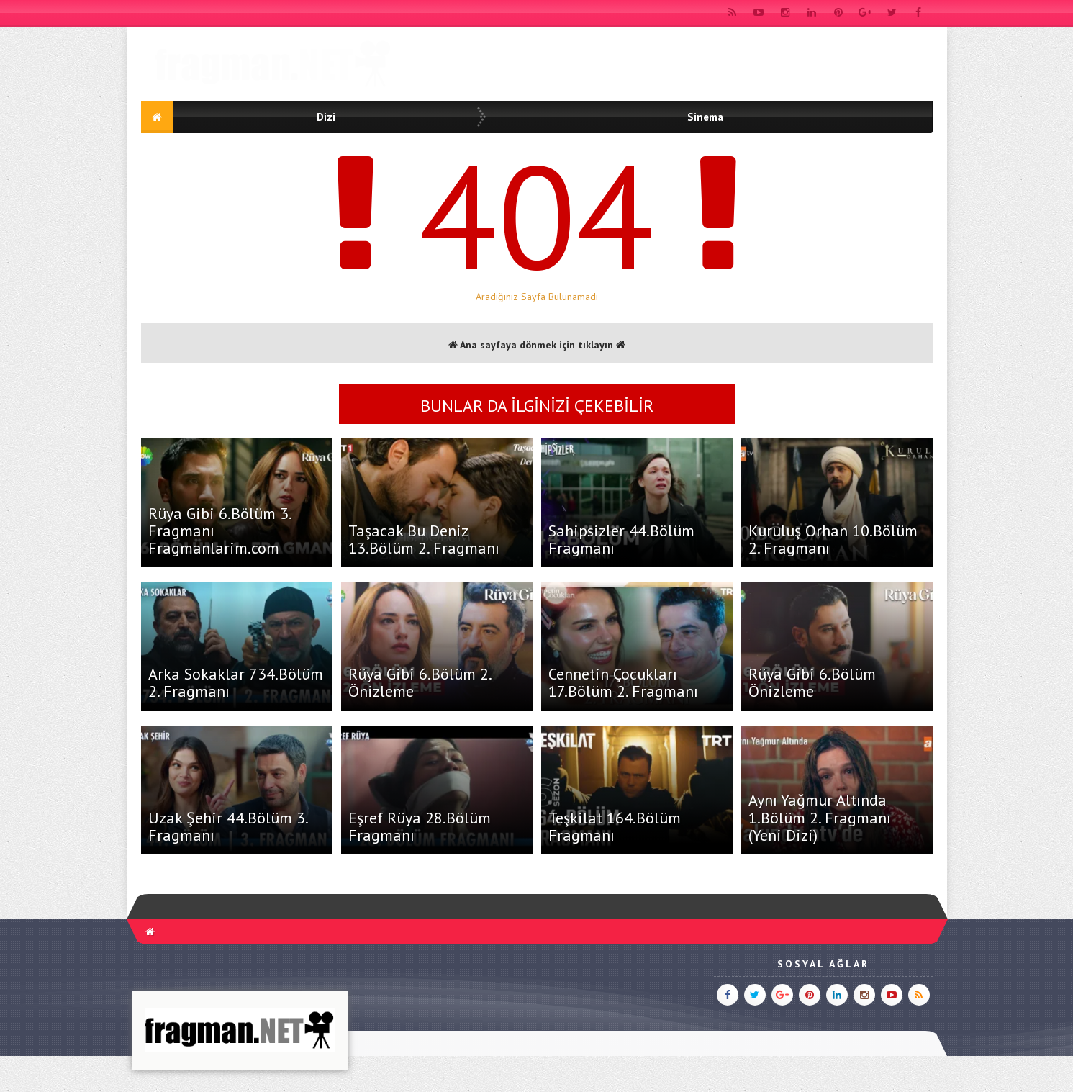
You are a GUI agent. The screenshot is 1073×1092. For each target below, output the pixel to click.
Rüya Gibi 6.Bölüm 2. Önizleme (419, 682)
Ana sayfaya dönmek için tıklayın (536, 344)
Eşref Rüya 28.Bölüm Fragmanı (419, 826)
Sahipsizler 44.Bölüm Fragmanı (621, 539)
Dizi (326, 117)
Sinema (705, 117)
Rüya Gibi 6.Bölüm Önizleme (812, 682)
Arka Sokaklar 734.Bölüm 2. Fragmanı (235, 682)
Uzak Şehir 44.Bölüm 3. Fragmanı (227, 826)
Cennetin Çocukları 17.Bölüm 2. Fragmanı (623, 682)
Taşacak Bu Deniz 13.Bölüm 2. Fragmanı (423, 539)
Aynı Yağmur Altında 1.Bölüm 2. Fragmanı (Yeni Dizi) (819, 817)
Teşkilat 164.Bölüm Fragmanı (614, 826)
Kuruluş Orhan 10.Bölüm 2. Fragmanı (833, 539)
